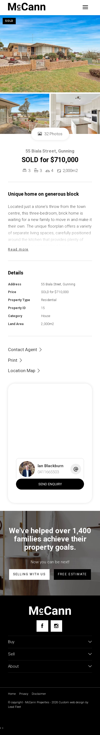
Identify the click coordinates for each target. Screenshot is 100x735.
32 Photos (50, 134)
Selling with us (29, 574)
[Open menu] (85, 7)
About (13, 666)
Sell (11, 654)
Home (12, 694)
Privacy (23, 694)
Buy (11, 641)
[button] (15, 360)
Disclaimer (39, 694)
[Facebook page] (42, 626)
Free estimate (72, 574)
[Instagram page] (56, 626)
